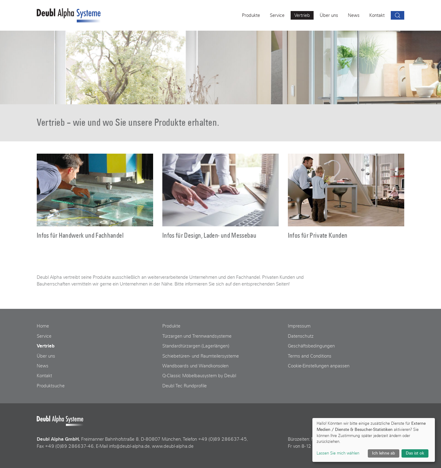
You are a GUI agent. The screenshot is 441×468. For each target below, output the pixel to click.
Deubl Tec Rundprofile (184, 386)
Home (43, 326)
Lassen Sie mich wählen (338, 453)
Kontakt (44, 375)
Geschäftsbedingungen (311, 346)
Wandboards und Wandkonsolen (195, 366)
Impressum (299, 326)
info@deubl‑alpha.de (129, 446)
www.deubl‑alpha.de (173, 446)
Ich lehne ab (383, 453)
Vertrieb (46, 346)
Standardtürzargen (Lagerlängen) (195, 346)
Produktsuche (51, 386)
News (42, 366)
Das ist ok (415, 453)
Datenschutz (301, 336)
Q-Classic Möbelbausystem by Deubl (199, 375)
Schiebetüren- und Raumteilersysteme (200, 356)
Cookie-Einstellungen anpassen (318, 366)
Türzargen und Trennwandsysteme (197, 336)
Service (44, 336)
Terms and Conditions (309, 356)
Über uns (46, 356)
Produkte (171, 326)
